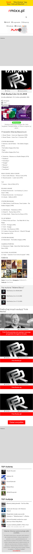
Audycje (10, 26)
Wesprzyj (25, 22)
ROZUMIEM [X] (16, 551)
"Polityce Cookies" (20, 549)
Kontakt (18, 26)
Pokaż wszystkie (16, 422)
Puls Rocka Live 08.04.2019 (14, 290)
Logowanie (15, 22)
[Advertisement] (16, 54)
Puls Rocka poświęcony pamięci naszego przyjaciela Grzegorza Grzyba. (16, 333)
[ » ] (25, 4)
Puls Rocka (10, 282)
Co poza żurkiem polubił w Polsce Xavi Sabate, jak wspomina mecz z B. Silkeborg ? (18, 527)
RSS (24, 26)
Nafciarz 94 (10, 476)
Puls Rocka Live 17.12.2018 (14, 301)
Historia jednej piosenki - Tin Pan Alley (18, 503)
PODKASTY (22, 280)
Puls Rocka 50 (16, 360)
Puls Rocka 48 (16, 414)
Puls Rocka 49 (16, 387)
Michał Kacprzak (11, 492)
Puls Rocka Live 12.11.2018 (14, 296)
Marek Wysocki (11, 471)
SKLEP (7, 22)
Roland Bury (8, 280)
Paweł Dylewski (11, 481)
